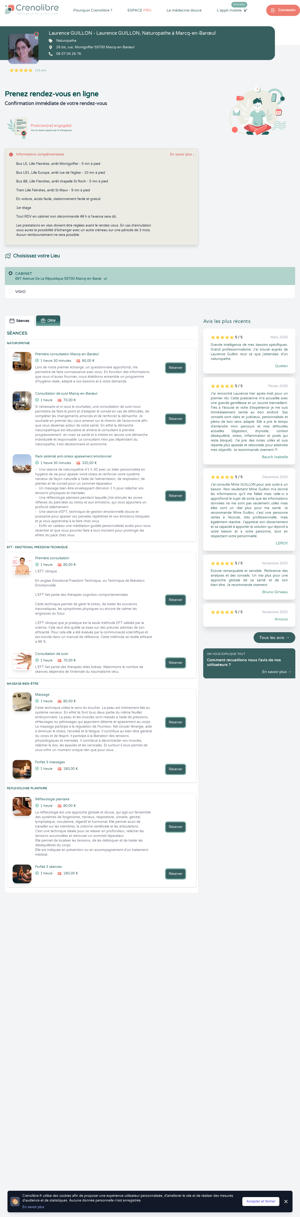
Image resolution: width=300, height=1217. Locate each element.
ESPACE (139, 10)
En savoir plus (182, 154)
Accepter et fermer (260, 1201)
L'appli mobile (232, 10)
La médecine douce (184, 10)
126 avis (40, 70)
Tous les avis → (274, 637)
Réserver (175, 368)
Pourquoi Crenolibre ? (92, 10)
